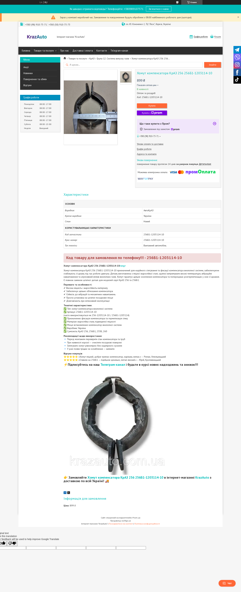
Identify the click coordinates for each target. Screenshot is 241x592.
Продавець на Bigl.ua (120, 520)
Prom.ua (136, 517)
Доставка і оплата (82, 50)
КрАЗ (92, 58)
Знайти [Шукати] (212, 65)
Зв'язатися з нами (159, 9)
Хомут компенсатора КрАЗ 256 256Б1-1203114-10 (125, 477)
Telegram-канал (119, 50)
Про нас (64, 50)
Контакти (101, 50)
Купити (152, 105)
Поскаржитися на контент (121, 523)
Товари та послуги (44, 50)
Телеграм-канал (112, 364)
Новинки (28, 73)
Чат (227, 583)
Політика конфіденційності (147, 523)
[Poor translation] (12, 543)
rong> (123, 265)
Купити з (152, 112)
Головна (26, 50)
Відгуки (27, 85)
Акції (26, 67)
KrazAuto (202, 477)
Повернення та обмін (35, 79)
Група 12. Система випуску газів (113, 58)
